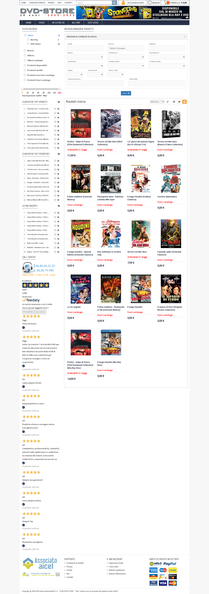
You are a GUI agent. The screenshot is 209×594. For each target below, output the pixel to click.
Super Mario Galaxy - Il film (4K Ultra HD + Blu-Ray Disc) (38, 221)
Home (28, 22)
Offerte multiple (35, 60)
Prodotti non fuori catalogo (41, 75)
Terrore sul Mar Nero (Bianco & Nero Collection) (170, 143)
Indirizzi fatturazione (117, 574)
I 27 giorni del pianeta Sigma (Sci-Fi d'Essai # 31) (140, 143)
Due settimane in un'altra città (109, 253)
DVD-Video (93, 22)
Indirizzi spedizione (117, 570)
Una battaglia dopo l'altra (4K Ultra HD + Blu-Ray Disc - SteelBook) (38, 187)
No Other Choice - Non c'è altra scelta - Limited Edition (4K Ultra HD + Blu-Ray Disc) (38, 191)
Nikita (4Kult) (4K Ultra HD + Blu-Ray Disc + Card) (38, 200)
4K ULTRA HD (58, 22)
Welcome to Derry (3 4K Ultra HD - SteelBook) (38, 195)
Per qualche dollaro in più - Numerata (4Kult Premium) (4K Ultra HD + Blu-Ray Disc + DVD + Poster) (38, 117)
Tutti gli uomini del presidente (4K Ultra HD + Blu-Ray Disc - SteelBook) (38, 148)
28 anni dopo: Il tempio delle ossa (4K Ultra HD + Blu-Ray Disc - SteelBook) (38, 174)
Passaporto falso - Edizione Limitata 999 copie (110, 198)
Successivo (40, 311)
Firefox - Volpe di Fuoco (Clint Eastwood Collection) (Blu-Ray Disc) (80, 365)
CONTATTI (68, 3)
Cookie (69, 570)
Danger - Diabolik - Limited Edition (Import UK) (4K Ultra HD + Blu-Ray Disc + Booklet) (38, 182)
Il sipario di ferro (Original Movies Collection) (169, 308)
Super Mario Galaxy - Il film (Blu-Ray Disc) (38, 226)
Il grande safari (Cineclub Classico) (169, 253)
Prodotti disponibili (37, 65)
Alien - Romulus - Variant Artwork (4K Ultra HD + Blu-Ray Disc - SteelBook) (38, 178)
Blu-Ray (76, 22)
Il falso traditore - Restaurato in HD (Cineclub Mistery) (111, 308)
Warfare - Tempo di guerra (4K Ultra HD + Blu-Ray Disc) (38, 122)
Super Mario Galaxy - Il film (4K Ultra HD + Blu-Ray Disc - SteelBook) (38, 217)
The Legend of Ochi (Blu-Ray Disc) (38, 143)
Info (68, 574)
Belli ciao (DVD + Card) (35, 243)
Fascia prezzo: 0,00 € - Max (34, 95)
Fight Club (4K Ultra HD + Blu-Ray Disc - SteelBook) (38, 161)
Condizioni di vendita (75, 563)
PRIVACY (51, 3)
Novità (30, 50)
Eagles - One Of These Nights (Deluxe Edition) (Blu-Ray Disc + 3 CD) (38, 252)
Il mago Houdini (134, 307)
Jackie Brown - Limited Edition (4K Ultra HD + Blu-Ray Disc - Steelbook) (38, 113)
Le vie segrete (74, 307)
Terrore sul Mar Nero (137, 252)
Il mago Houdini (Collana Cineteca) (139, 198)
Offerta (30, 55)
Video (42, 22)
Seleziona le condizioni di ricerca (82, 36)
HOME (23, 3)
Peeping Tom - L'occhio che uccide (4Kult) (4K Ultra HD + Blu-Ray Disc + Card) (38, 109)
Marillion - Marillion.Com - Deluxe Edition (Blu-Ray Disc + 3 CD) (38, 247)
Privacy (69, 566)
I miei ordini (113, 566)
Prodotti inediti (35, 70)
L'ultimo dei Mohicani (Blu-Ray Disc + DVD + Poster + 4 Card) (38, 165)
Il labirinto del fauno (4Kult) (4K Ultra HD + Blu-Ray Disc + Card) (38, 139)
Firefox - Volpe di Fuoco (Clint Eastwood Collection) (80, 143)
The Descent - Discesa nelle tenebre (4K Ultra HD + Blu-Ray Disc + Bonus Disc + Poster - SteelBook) (38, 169)
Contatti (69, 577)
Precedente (28, 311)
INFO (59, 3)
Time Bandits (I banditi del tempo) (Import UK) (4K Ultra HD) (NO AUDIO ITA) (38, 239)
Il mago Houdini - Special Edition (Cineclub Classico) (80, 253)
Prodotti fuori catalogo (39, 80)
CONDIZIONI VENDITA (37, 3)
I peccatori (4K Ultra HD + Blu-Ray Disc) (38, 130)
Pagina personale (116, 563)
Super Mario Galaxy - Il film (37, 230)
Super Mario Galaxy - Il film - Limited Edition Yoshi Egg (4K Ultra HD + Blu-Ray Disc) (38, 213)
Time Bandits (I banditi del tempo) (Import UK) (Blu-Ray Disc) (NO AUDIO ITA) (38, 234)
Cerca (125, 93)
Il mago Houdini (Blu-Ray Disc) (109, 363)
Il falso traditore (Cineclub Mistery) (79, 198)
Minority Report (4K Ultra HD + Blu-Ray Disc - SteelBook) (38, 126)
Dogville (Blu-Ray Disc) (35, 135)
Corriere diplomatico (167, 197)
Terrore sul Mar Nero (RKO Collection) (109, 143)
